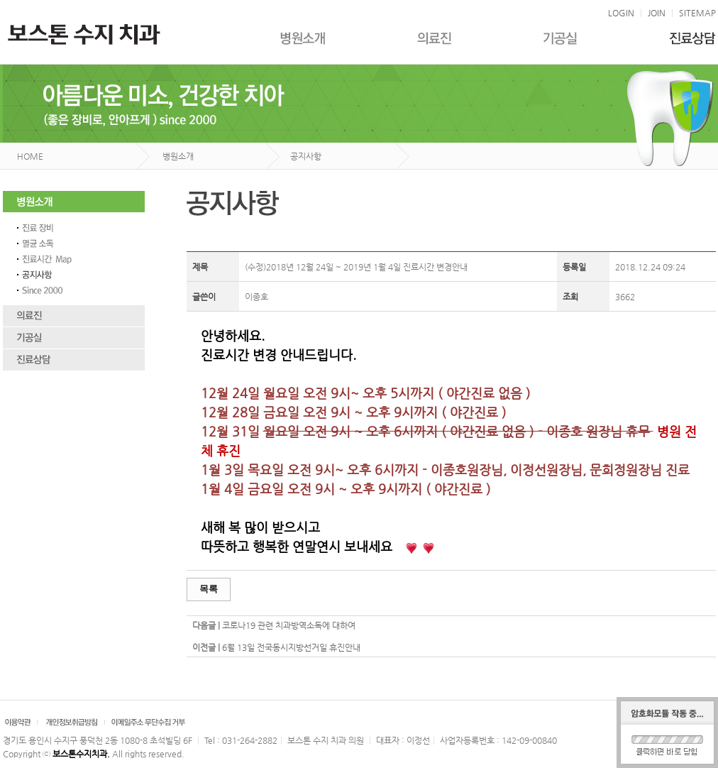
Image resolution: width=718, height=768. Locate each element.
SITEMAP (697, 13)
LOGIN (621, 13)
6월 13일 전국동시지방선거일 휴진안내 (291, 647)
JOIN (656, 13)
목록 (208, 588)
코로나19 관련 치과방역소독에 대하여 (288, 625)
